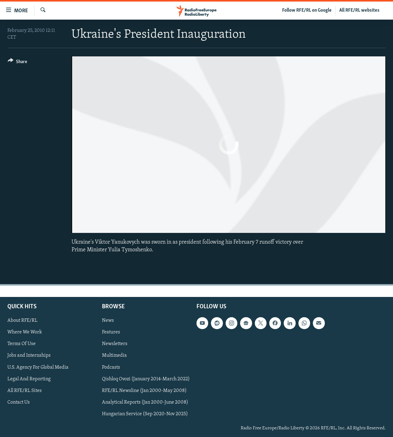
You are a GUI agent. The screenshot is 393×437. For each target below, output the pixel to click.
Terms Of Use (21, 343)
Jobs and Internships (29, 355)
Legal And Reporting (29, 379)
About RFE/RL (22, 320)
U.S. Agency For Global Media (37, 367)
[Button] (17, 62)
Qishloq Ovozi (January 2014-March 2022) (146, 379)
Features (111, 332)
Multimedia (114, 355)
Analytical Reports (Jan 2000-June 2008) (145, 402)
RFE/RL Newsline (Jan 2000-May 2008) (144, 390)
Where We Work (24, 332)
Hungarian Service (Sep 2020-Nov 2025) (145, 414)
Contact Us (18, 402)
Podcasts (111, 367)
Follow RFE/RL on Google (307, 10)
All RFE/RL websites (359, 10)
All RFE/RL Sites (24, 390)
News (108, 320)
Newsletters (114, 343)
